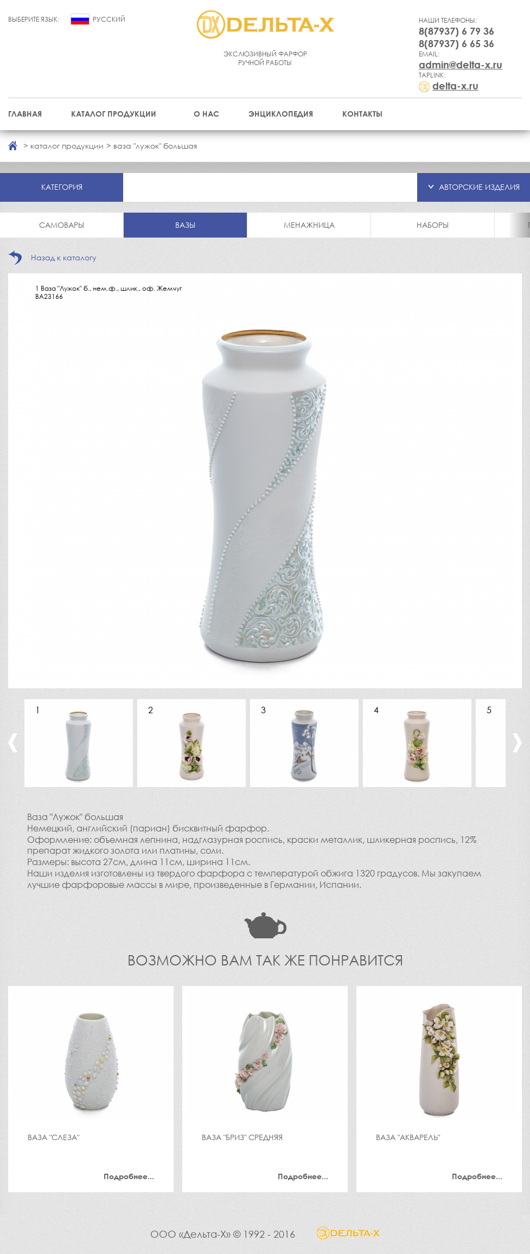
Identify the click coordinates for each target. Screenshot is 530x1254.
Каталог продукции (113, 113)
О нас (206, 113)
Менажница (309, 224)
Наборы (433, 224)
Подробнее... (129, 1176)
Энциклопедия (280, 113)
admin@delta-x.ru (460, 65)
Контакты (362, 113)
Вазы (185, 224)
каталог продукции (67, 145)
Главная (25, 113)
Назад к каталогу (64, 257)
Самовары (61, 224)
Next (517, 742)
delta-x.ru (455, 86)
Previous (12, 742)
